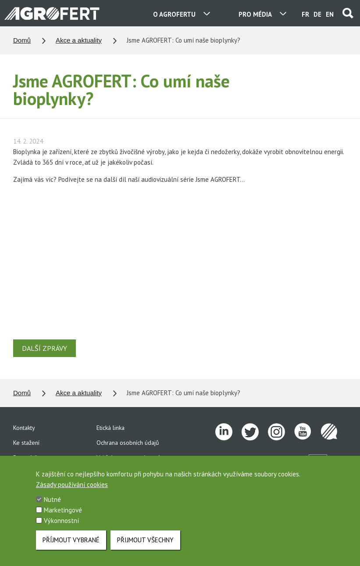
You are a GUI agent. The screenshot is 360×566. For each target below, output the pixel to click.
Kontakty (24, 428)
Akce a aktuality (79, 40)
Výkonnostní (61, 520)
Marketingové (63, 510)
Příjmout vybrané (71, 540)
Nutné (52, 499)
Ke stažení (26, 443)
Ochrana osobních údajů (127, 443)
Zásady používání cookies (72, 484)
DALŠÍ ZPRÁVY (44, 348)
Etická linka (110, 428)
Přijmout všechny (145, 540)
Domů (22, 40)
